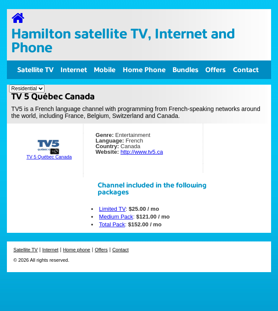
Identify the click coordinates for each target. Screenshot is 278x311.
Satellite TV (35, 70)
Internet (74, 70)
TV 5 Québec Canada (49, 156)
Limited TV (112, 209)
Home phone (76, 249)
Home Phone (144, 70)
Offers (215, 70)
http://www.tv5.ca (142, 152)
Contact (246, 70)
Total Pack (112, 224)
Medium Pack (116, 216)
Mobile (104, 70)
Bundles (185, 70)
